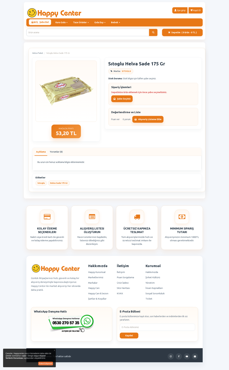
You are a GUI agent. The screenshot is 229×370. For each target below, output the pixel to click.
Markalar (92, 284)
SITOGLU (126, 72)
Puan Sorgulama (125, 278)
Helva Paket (37, 54)
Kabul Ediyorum (45, 363)
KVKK (120, 294)
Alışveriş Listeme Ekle (147, 120)
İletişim (121, 273)
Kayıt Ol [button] (196, 10)
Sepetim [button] (182, 33)
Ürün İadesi (123, 284)
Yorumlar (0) (56, 153)
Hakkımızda (151, 273)
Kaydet (129, 337)
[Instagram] (171, 358)
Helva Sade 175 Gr (59, 184)
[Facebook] (179, 358)
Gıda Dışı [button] (101, 22)
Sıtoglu (41, 184)
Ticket (148, 300)
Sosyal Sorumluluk (155, 294)
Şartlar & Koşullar (97, 300)
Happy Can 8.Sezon (98, 294)
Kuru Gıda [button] (63, 22)
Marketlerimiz (95, 278)
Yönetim (150, 284)
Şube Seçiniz (122, 100)
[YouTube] (187, 358)
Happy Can (93, 289)
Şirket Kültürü (152, 278)
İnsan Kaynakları (154, 289)
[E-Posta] (195, 358)
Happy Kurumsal (97, 273)
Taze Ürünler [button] (82, 22)
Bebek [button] (116, 22)
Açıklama (41, 153)
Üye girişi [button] (179, 10)
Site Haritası (123, 289)
